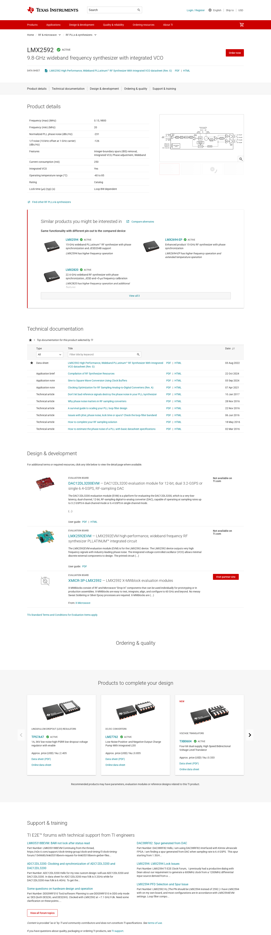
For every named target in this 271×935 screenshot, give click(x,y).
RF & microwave (47, 34)
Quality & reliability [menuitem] (113, 24)
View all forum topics (42, 921)
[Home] (52, 10)
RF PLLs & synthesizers (79, 34)
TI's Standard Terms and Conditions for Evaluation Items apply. (62, 622)
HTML (186, 70)
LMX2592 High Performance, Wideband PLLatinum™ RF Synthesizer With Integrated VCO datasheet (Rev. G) (110, 70)
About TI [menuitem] (168, 24)
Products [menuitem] (32, 24)
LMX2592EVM (79, 544)
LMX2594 (72, 248)
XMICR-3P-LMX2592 (84, 588)
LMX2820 (72, 279)
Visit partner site (225, 584)
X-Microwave (82, 611)
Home (30, 34)
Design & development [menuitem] (81, 24)
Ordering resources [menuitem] (143, 24)
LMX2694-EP (173, 248)
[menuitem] (241, 24)
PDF (177, 70)
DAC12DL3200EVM (83, 491)
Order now (235, 52)
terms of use (155, 930)
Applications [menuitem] (53, 24)
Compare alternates (142, 230)
